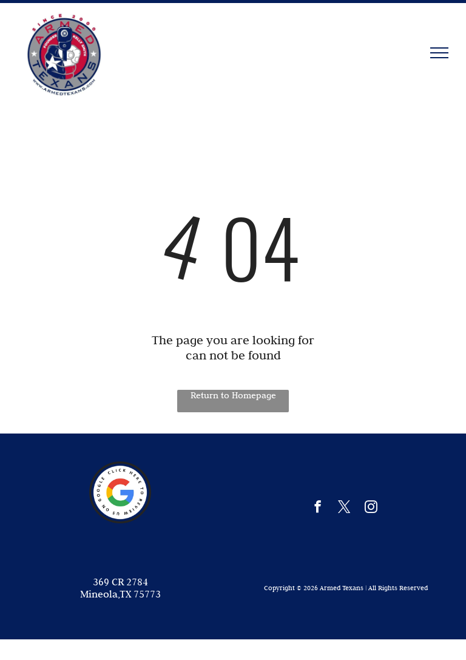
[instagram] (371, 508)
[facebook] (317, 508)
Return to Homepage (233, 395)
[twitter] (344, 508)
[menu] (439, 53)
